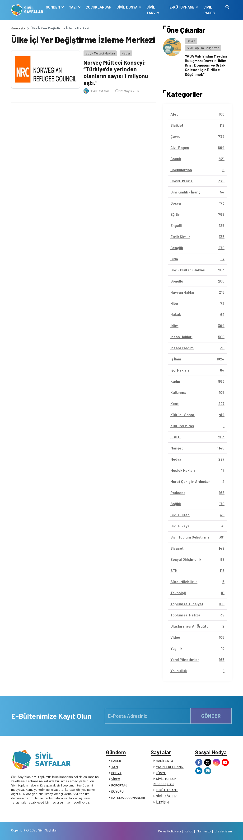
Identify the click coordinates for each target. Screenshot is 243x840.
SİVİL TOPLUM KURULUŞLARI (165, 781)
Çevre (191, 41)
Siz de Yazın (223, 831)
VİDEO (115, 779)
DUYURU (117, 791)
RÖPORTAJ (119, 785)
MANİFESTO (164, 761)
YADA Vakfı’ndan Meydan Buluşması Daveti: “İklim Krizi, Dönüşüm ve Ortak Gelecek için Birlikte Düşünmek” (206, 65)
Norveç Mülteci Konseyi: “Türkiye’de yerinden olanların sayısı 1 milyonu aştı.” (116, 72)
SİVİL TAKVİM (152, 10)
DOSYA (116, 773)
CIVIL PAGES (209, 10)
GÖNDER (211, 716)
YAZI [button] (73, 7)
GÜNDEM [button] (53, 7)
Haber (126, 53)
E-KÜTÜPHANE (167, 790)
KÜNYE (161, 773)
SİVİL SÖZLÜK (166, 796)
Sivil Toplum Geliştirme (203, 48)
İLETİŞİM (162, 802)
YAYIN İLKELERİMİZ (170, 767)
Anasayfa (18, 28)
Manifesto (204, 831)
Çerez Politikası (169, 831)
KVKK (189, 831)
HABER (116, 761)
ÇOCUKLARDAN (98, 7)
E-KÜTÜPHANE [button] (182, 7)
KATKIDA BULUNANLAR (128, 797)
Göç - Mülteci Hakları (100, 53)
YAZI (114, 767)
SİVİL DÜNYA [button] (127, 7)
